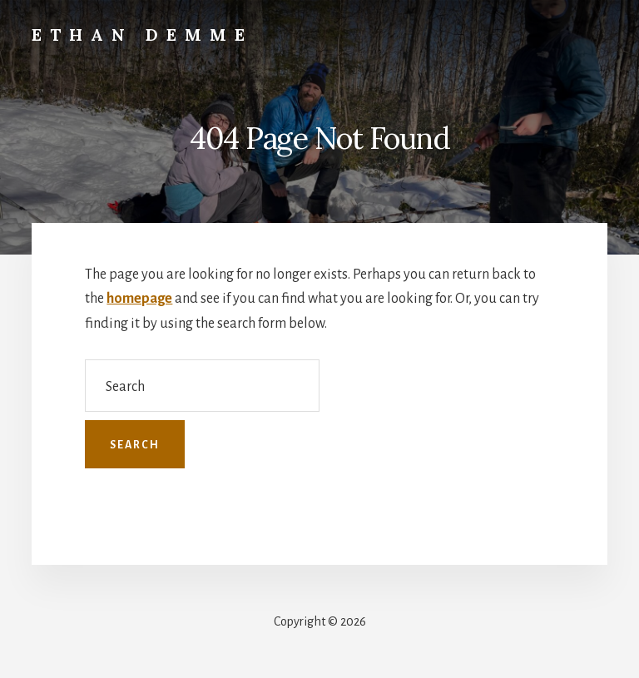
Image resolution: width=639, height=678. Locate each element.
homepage (139, 298)
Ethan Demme (142, 34)
